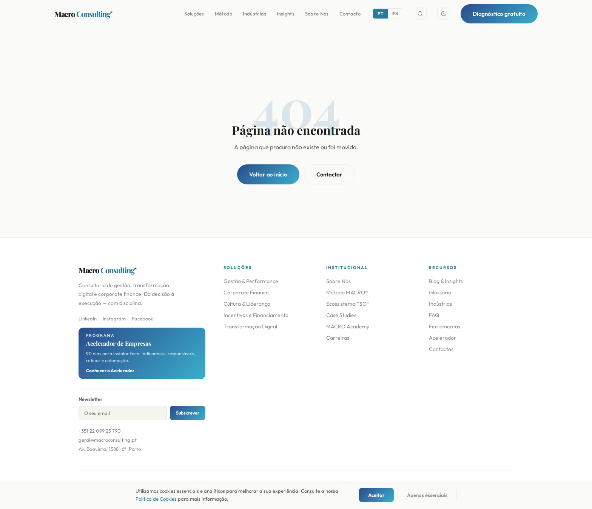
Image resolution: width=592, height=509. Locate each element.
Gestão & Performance (251, 281)
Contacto (350, 14)
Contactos (441, 349)
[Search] (420, 14)
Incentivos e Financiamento (256, 315)
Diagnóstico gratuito (499, 13)
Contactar (329, 174)
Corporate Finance (246, 292)
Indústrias (254, 14)
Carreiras (337, 337)
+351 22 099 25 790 (100, 431)
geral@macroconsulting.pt (108, 440)
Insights (285, 14)
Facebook (142, 319)
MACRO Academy (347, 326)
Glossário (440, 292)
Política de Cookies (156, 499)
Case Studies (341, 315)
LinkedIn (88, 319)
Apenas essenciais (427, 495)
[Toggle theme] (443, 14)
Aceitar (376, 495)
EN (395, 13)
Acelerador (442, 337)
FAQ (434, 315)
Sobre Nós (317, 14)
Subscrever (187, 413)
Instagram (114, 319)
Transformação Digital (250, 326)
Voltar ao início (268, 174)
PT (380, 13)
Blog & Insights (446, 281)
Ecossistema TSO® (348, 303)
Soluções (194, 14)
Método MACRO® (347, 292)
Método (224, 14)
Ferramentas (444, 326)
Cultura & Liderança (247, 303)
